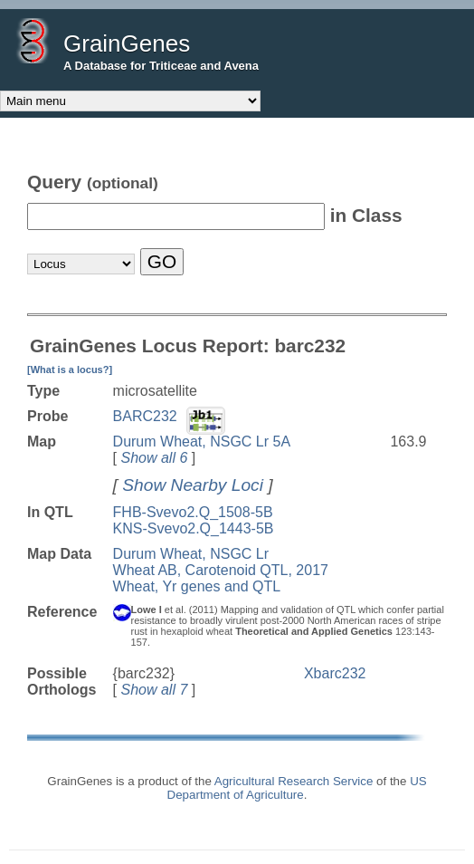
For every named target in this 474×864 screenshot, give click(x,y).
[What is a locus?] (69, 369)
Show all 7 (153, 689)
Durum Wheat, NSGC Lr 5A (202, 441)
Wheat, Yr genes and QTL (197, 586)
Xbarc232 (335, 673)
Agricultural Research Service (294, 781)
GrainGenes (126, 43)
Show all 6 (153, 458)
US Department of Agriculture (297, 788)
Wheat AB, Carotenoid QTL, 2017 (220, 570)
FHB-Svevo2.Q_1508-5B (193, 512)
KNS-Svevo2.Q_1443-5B (193, 528)
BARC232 (145, 416)
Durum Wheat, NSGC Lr (191, 554)
